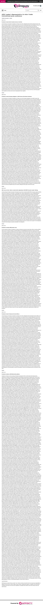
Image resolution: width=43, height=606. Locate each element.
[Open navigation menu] (4, 10)
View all (41, 1)
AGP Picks (3, 1)
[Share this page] (40, 10)
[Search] (31, 10)
